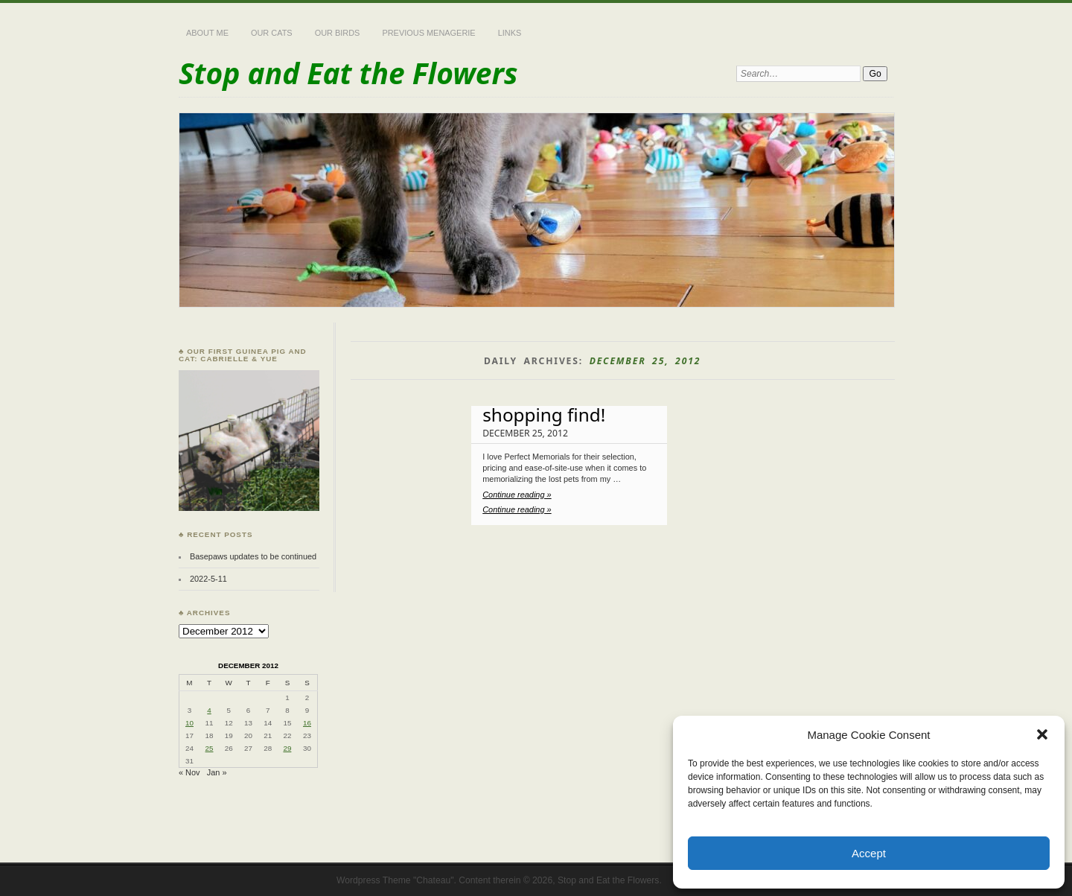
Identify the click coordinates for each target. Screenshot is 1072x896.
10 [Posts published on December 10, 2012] (189, 723)
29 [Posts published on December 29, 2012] (287, 748)
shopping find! (543, 414)
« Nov (189, 772)
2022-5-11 (208, 578)
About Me (207, 32)
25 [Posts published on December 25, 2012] (209, 748)
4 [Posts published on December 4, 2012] (209, 710)
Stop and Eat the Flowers (348, 72)
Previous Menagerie (428, 32)
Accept (869, 853)
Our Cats (272, 32)
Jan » (217, 772)
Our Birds (337, 32)
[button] (1042, 734)
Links (510, 32)
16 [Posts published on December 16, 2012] (307, 723)
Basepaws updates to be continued (253, 556)
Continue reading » (516, 494)
